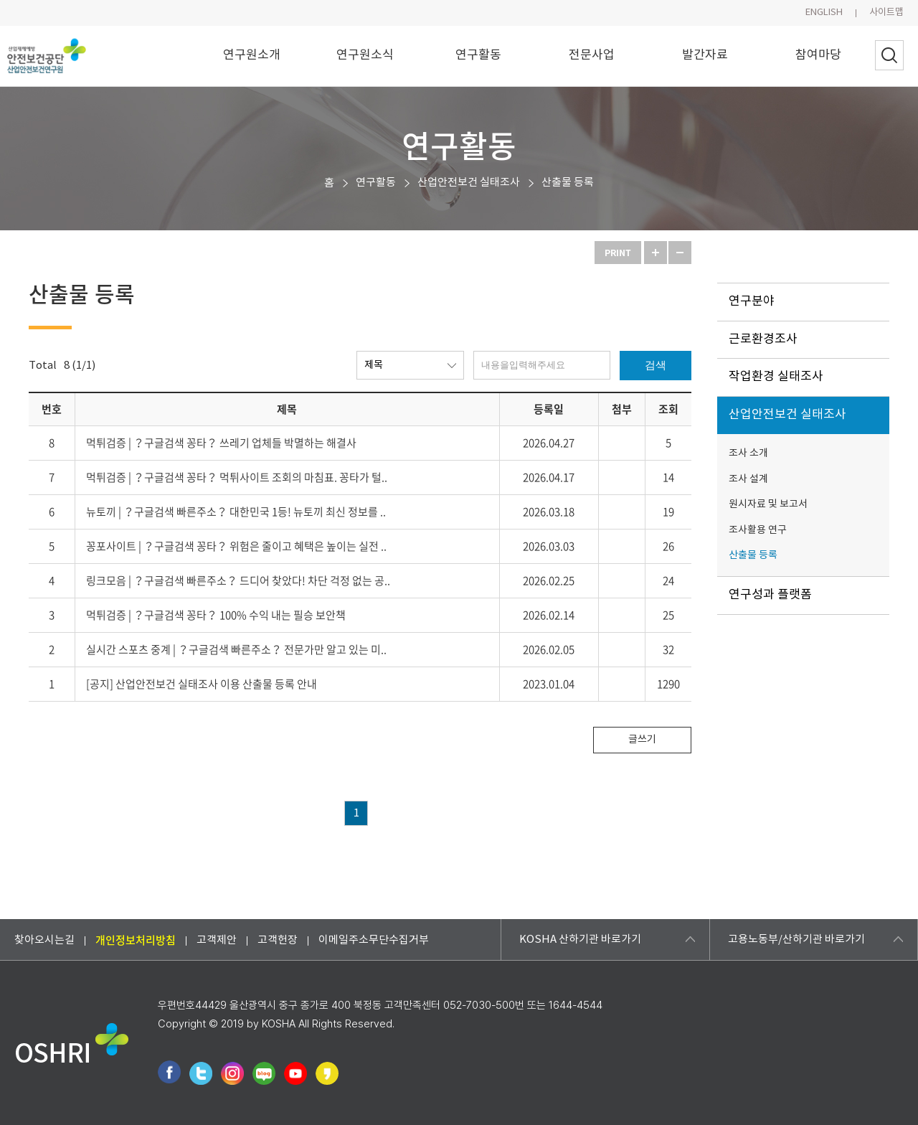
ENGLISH (824, 12)
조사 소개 (748, 453)
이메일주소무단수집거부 (373, 939)
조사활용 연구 (758, 530)
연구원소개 (251, 55)
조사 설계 (748, 479)
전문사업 (592, 55)
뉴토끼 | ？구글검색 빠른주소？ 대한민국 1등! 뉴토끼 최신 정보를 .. (236, 511)
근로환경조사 (763, 339)
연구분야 (752, 301)
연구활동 (478, 55)
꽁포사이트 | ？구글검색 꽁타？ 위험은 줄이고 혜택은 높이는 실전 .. (236, 546)
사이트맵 (886, 12)
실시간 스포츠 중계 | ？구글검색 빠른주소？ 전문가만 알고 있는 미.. (236, 649)
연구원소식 (365, 55)
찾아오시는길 (44, 939)
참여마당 (818, 55)
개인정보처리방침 (135, 939)
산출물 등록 (567, 182)
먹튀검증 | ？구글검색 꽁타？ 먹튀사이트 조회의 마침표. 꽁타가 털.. (236, 477)
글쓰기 (642, 739)
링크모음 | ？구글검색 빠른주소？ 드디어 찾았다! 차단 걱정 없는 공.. (238, 580)
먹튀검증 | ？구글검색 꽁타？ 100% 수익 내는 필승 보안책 (216, 615)
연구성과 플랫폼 (770, 595)
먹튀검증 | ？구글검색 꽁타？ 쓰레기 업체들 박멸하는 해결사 (221, 443)
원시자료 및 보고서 (768, 504)
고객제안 (217, 939)
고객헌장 (277, 939)
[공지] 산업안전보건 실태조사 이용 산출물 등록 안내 (201, 684)
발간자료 (705, 55)
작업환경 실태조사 (776, 376)
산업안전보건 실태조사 (468, 182)
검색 (655, 365)
